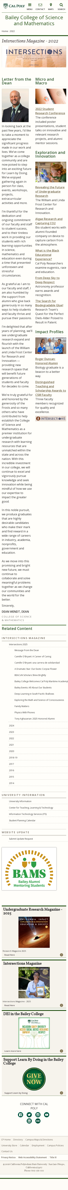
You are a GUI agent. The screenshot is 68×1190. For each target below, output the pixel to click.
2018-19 (13, 757)
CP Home (6, 1139)
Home (5, 31)
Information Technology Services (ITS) (28, 814)
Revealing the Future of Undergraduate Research (50, 191)
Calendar (24, 1145)
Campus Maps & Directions (39, 1139)
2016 (11, 770)
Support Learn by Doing (16, 1093)
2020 (11, 751)
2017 (11, 763)
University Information (20, 801)
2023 (11, 732)
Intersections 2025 (18, 644)
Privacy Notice (8, 1157)
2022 (11, 738)
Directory (18, 1139)
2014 (11, 783)
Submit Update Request (21, 838)
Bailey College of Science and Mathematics (34, 20)
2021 (11, 744)
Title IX (53, 1157)
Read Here (9, 954)
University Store (9, 1145)
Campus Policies (55, 1145)
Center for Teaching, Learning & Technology (31, 807)
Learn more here (12, 1051)
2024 (11, 725)
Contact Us (6, 1151)
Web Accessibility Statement (32, 1157)
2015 (11, 776)
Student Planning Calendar (22, 820)
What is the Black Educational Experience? (47, 255)
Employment (38, 1145)
